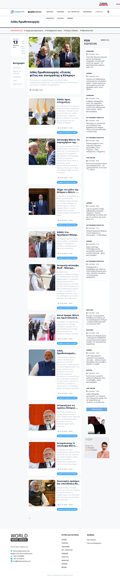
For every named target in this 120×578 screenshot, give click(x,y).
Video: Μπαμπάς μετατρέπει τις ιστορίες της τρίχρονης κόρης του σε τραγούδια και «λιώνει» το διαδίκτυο (96, 398)
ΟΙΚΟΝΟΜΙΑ (87, 12)
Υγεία (15, 80)
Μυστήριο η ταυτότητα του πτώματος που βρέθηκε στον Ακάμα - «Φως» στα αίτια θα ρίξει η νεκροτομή (96, 127)
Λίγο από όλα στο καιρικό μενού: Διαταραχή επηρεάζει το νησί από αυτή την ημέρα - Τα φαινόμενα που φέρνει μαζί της (96, 62)
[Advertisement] (100, 188)
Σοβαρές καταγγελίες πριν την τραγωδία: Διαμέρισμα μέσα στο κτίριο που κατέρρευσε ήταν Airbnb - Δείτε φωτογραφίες (95, 106)
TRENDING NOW (16, 30)
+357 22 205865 (18, 556)
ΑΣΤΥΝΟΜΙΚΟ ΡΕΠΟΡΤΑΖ (95, 118)
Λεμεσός (24, 46)
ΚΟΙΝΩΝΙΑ (60, 12)
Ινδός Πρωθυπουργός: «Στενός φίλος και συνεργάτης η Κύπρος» (52, 73)
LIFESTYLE (99, 12)
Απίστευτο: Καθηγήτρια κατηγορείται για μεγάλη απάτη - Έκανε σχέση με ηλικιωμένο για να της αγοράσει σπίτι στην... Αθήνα (96, 84)
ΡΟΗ (90, 42)
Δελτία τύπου (17, 84)
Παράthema (17, 77)
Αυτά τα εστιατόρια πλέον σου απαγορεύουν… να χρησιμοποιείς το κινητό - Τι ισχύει (96, 166)
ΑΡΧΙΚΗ (64, 540)
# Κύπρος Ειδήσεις (71, 31)
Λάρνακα (24, 51)
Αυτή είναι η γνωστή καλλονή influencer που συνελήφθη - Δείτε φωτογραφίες (95, 379)
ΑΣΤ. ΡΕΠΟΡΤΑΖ (73, 12)
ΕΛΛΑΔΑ (60, 18)
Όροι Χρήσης (91, 540)
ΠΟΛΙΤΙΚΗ (49, 12)
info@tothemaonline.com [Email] (22, 561)
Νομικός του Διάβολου (17, 72)
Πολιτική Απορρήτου (94, 543)
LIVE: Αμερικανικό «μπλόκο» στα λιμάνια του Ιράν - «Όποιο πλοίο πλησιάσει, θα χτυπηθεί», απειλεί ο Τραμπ (96, 360)
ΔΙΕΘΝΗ (70, 18)
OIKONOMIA (66, 547)
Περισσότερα (97, 409)
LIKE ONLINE (90, 158)
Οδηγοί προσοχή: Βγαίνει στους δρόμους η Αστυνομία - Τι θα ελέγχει (96, 233)
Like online (16, 68)
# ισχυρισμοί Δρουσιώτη (33, 31)
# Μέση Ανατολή (86, 31)
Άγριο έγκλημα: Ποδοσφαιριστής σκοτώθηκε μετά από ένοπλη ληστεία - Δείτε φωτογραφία (95, 251)
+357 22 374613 (18, 559)
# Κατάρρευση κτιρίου (53, 31)
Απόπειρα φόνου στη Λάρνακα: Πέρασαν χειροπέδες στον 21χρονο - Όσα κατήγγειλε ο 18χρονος (95, 147)
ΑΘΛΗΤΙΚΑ (50, 18)
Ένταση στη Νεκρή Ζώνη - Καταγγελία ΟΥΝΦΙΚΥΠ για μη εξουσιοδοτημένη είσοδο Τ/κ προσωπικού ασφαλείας (96, 340)
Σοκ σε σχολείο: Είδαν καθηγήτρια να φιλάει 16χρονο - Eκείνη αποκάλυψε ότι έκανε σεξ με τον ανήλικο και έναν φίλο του (96, 214)
